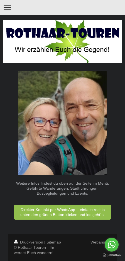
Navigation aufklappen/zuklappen (62, 7)
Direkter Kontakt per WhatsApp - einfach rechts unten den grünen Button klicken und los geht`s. (62, 212)
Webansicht (100, 242)
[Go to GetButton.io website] (112, 255)
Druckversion (29, 242)
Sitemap (53, 242)
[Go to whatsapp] (112, 245)
